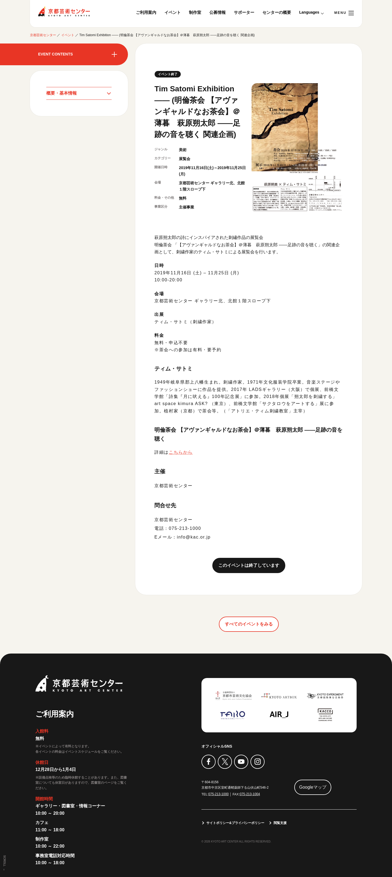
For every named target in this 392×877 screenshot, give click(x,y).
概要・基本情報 (61, 93)
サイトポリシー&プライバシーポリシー (235, 823)
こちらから (181, 452)
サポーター (244, 12)
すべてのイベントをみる (249, 623)
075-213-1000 (218, 794)
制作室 (195, 12)
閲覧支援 (280, 823)
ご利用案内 (146, 12)
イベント (172, 12)
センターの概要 (276, 12)
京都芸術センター (64, 11)
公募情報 (217, 12)
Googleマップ (312, 787)
